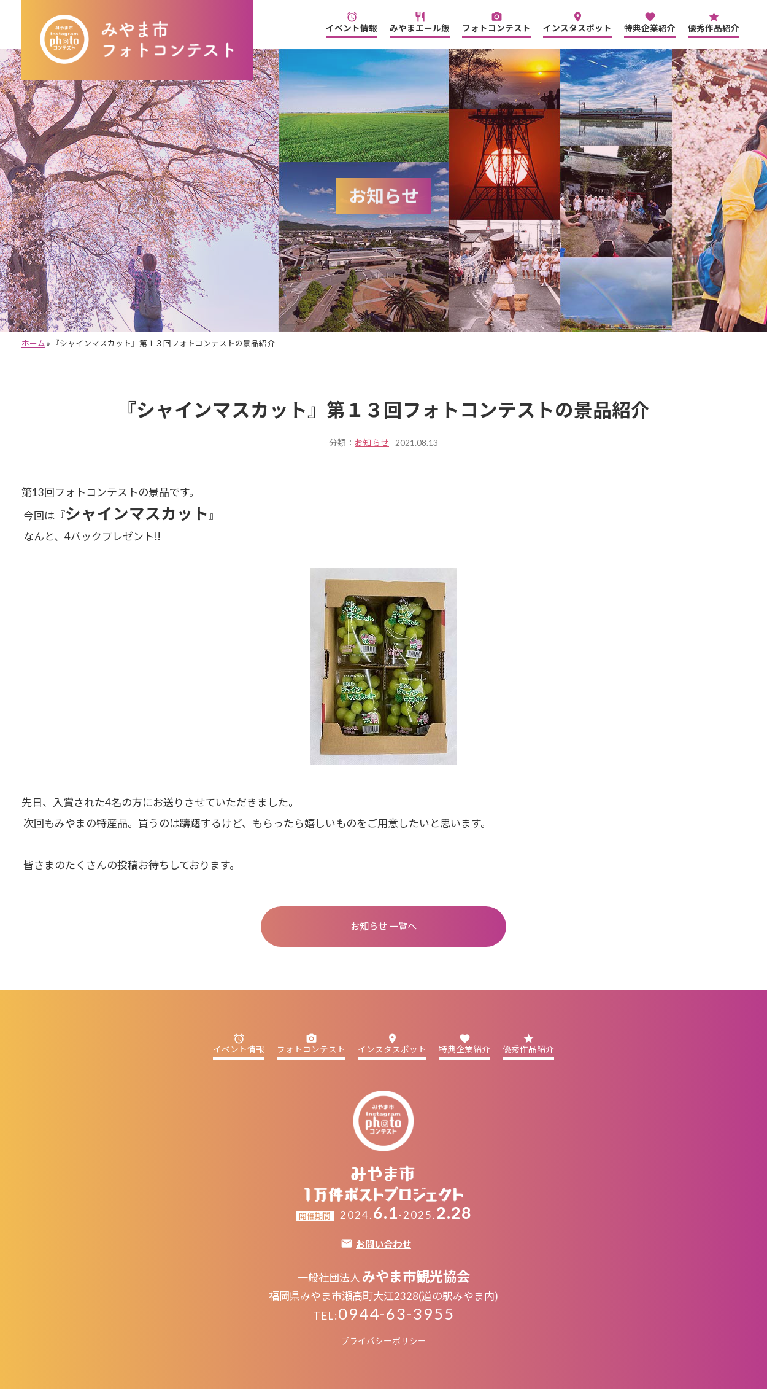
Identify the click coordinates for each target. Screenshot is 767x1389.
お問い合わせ (383, 1244)
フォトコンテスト (496, 22)
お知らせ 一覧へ (383, 926)
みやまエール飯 (420, 22)
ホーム (33, 343)
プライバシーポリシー (383, 1341)
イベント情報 (351, 22)
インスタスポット (577, 22)
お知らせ (372, 443)
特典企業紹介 (650, 22)
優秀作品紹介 (713, 22)
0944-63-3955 (396, 1313)
